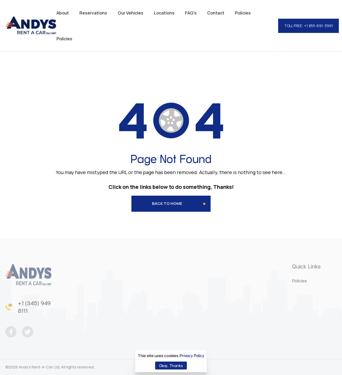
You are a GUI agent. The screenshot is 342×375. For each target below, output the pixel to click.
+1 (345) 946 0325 (102, 326)
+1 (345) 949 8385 (177, 319)
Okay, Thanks (171, 365)
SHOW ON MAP (90, 340)
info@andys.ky (102, 316)
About (62, 13)
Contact (215, 13)
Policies (243, 13)
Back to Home (167, 203)
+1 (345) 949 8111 (34, 308)
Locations (164, 13)
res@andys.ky (238, 314)
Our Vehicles (130, 13)
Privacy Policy (192, 355)
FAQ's (191, 13)
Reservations (93, 13)
